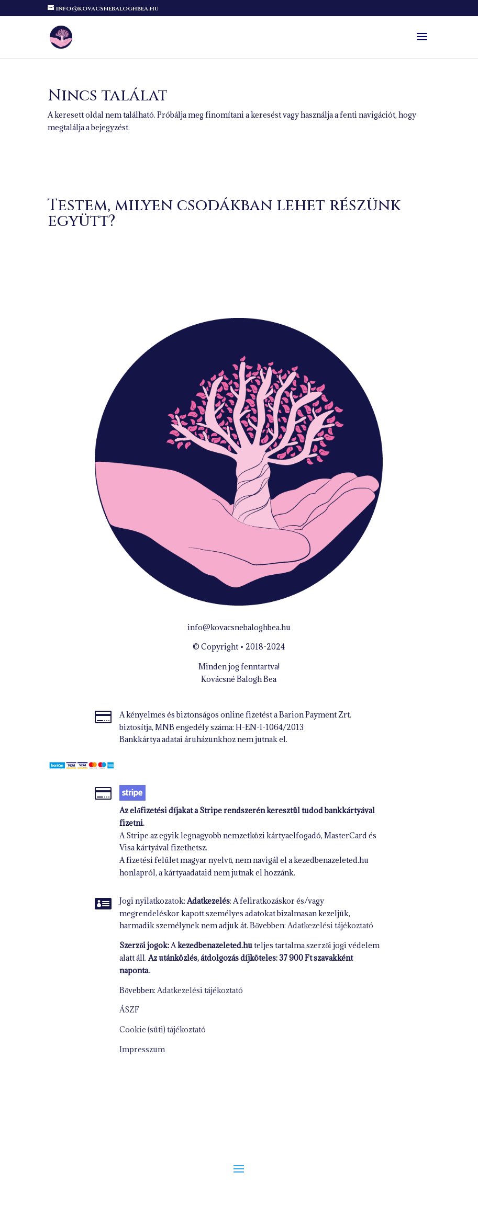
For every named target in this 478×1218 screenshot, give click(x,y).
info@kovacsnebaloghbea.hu (239, 627)
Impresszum (142, 1049)
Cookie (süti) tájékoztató (162, 1029)
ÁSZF (129, 1010)
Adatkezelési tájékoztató (330, 925)
